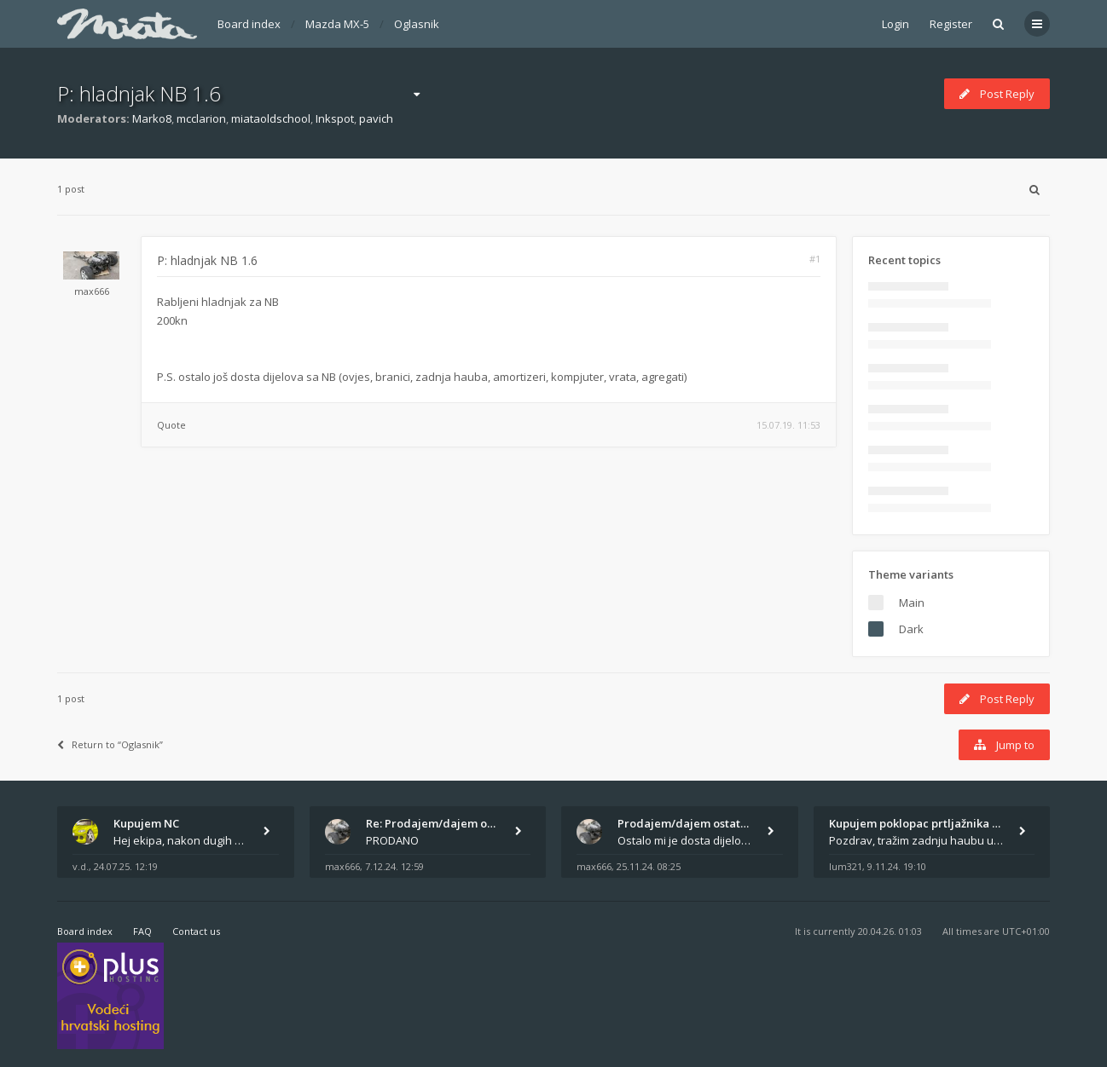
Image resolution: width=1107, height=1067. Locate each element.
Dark (911, 629)
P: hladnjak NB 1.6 (139, 93)
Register (951, 24)
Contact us (196, 931)
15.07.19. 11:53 (788, 424)
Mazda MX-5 (337, 24)
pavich (376, 118)
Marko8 (151, 118)
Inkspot (335, 118)
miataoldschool (270, 118)
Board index (249, 24)
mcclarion (201, 118)
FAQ (142, 931)
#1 (814, 258)
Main (911, 602)
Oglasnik (416, 24)
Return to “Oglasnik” (110, 744)
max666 (91, 291)
